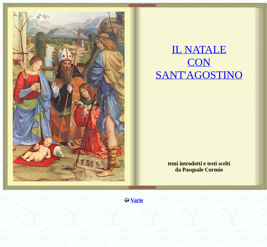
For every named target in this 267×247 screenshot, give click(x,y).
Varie (136, 200)
